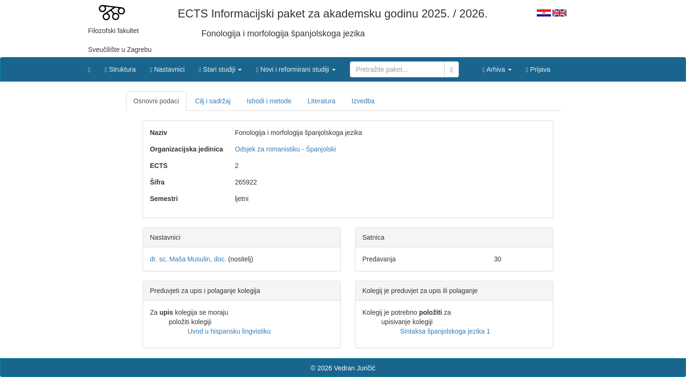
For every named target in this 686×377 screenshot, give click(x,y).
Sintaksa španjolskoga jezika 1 (445, 331)
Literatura (321, 101)
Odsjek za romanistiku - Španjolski (285, 149)
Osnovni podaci (156, 101)
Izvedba (363, 101)
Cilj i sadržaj (212, 101)
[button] (220, 67)
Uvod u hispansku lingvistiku (229, 331)
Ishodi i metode (268, 101)
